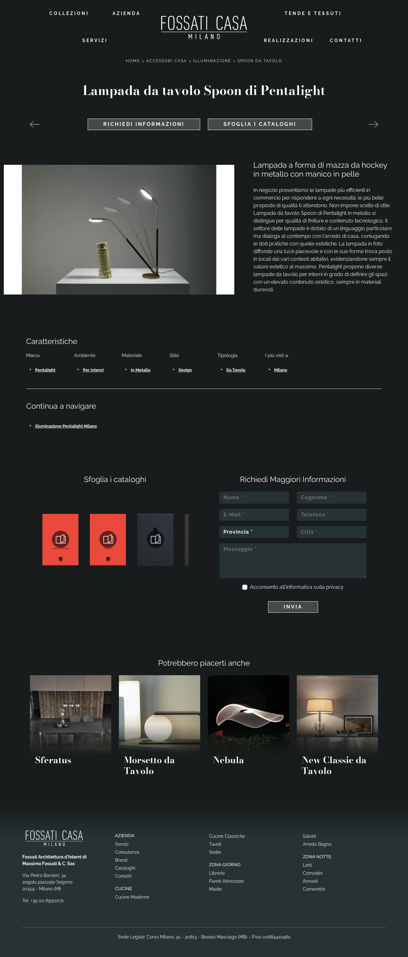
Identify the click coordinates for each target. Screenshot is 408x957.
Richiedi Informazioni (144, 124)
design (185, 370)
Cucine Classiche (227, 836)
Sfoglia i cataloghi (259, 124)
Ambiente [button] (85, 355)
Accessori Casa (166, 61)
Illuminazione (212, 61)
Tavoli (215, 844)
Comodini (313, 873)
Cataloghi (125, 868)
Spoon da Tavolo (259, 61)
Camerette (314, 889)
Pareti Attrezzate (226, 881)
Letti (307, 865)
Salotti (309, 836)
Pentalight (45, 370)
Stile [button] (174, 355)
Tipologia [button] (227, 355)
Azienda (127, 13)
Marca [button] (33, 355)
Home (133, 61)
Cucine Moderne (132, 897)
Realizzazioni (289, 40)
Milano (280, 370)
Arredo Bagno (317, 844)
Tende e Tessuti (313, 13)
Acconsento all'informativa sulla (297, 587)
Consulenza (127, 852)
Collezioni (69, 13)
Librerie (217, 873)
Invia (293, 607)
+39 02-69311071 (47, 900)
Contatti (346, 40)
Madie (215, 889)
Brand (121, 860)
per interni (93, 370)
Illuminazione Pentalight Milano (66, 426)
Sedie (215, 852)
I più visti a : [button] (277, 355)
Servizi (95, 40)
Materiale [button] (132, 355)
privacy (335, 587)
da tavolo (235, 370)
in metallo (140, 370)
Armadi (310, 881)
